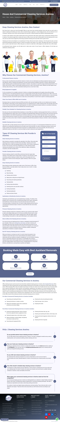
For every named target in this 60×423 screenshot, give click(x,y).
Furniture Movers (21, 402)
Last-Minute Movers (21, 415)
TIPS (34, 4)
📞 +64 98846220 (53, 1)
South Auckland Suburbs (37, 411)
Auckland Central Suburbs (37, 402)
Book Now (30, 273)
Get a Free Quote (5, 419)
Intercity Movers (20, 412)
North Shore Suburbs (36, 405)
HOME (16, 4)
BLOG (37, 4)
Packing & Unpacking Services (21, 410)
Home (4, 17)
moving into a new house (20, 223)
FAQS (30, 4)
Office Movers (20, 405)
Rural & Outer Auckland (36, 413)
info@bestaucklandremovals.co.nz (33, 347)
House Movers (20, 400)
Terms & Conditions (54, 421)
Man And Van (20, 407)
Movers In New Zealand (36, 400)
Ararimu (11, 17)
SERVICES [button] (25, 4)
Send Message (46, 158)
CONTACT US (42, 4)
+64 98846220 (11, 347)
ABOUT (20, 4)
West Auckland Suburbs (36, 407)
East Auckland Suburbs (36, 409)
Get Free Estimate (54, 4)
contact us (41, 345)
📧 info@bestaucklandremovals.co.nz (39, 1)
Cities (7, 17)
